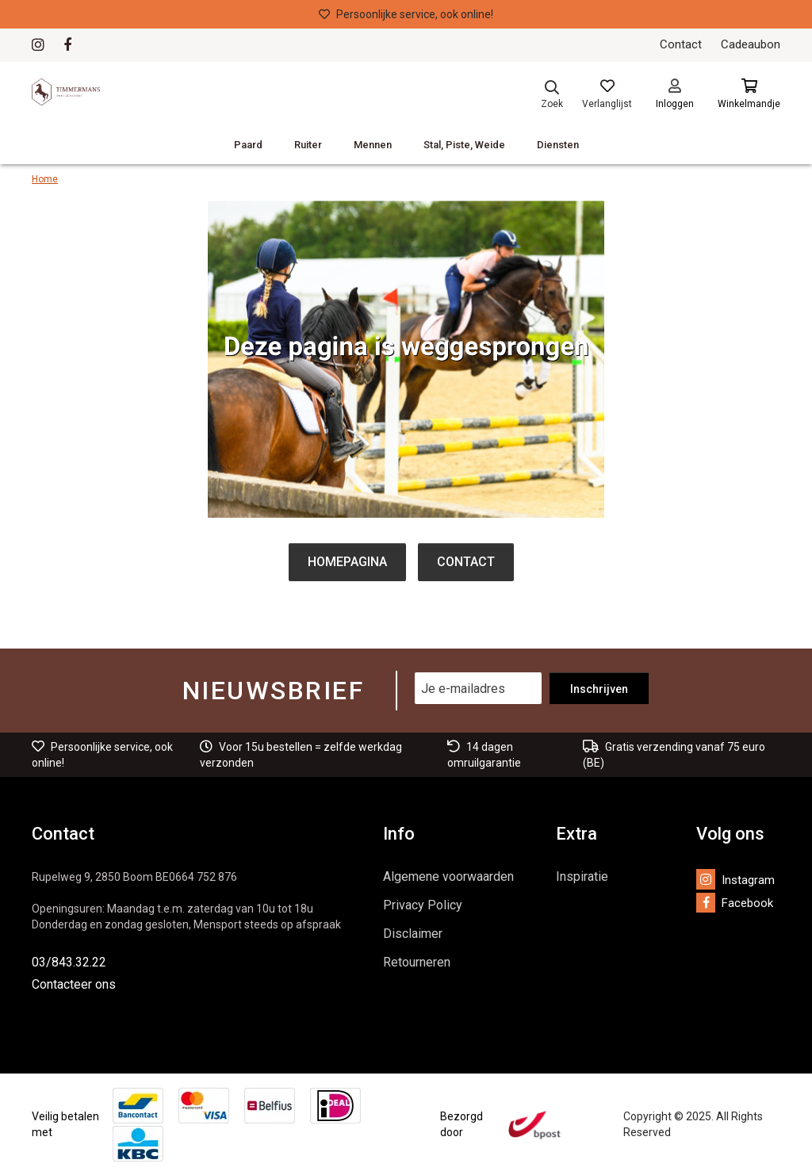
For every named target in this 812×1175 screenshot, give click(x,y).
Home (45, 179)
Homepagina (347, 561)
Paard (248, 145)
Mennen (373, 145)
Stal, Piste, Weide (464, 145)
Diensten (558, 145)
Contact (681, 44)
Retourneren (416, 962)
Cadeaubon (750, 44)
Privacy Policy (422, 905)
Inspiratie (582, 876)
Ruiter (308, 145)
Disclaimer (412, 933)
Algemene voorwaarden (448, 876)
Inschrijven (599, 689)
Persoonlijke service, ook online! (406, 14)
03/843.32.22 (69, 962)
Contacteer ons (74, 984)
